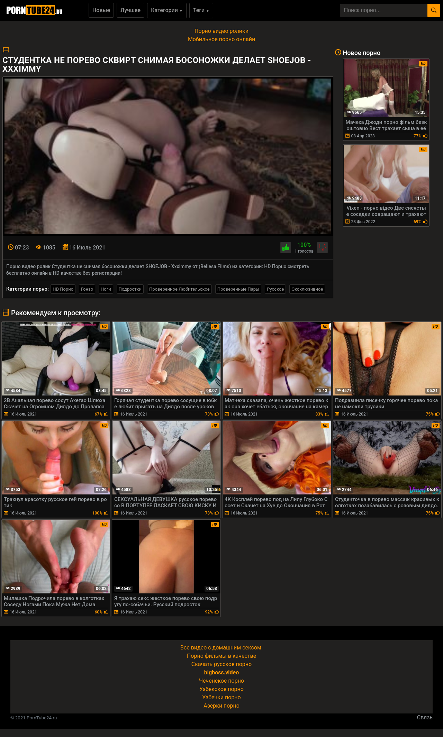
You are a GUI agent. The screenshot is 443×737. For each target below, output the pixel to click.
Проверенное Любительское (179, 289)
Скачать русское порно (221, 664)
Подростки (130, 289)
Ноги (106, 289)
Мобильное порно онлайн (221, 39)
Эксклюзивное (307, 289)
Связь (425, 717)
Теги (201, 10)
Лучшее (130, 10)
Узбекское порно (221, 689)
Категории (167, 10)
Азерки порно (221, 705)
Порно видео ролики (221, 31)
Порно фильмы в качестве (221, 656)
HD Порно (63, 289)
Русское (275, 289)
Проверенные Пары (238, 289)
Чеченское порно (221, 680)
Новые (101, 10)
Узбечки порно (221, 697)
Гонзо (87, 289)
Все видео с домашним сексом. (221, 647)
